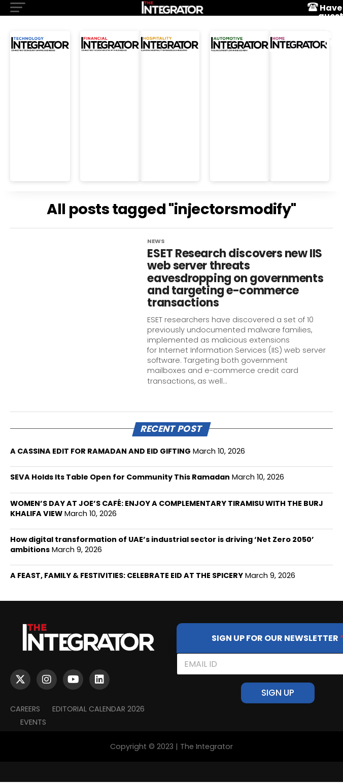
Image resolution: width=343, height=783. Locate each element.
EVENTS (33, 723)
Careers (25, 709)
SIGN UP (277, 694)
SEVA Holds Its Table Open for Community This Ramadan (120, 478)
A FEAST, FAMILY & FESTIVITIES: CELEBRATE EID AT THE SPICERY (126, 576)
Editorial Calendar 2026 (98, 709)
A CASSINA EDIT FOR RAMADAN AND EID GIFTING (100, 452)
